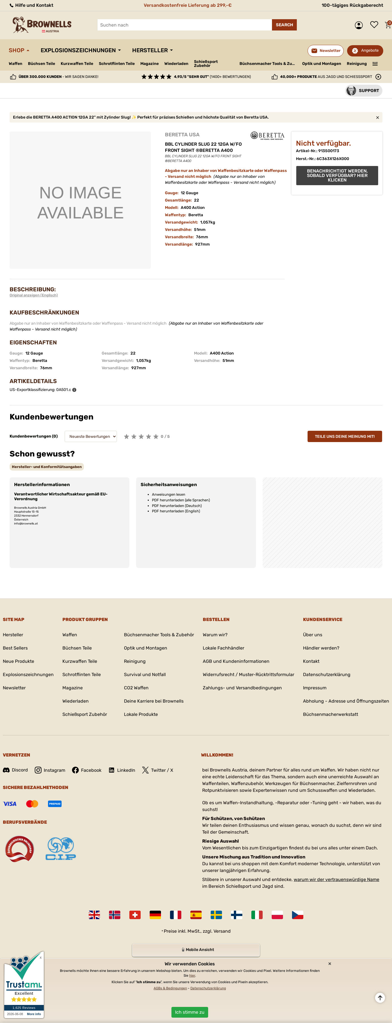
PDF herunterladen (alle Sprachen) (181, 500)
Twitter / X (157, 770)
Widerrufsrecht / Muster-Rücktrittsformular (248, 674)
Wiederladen (176, 63)
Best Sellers (15, 648)
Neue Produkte (18, 661)
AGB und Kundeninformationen (236, 661)
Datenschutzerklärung (326, 674)
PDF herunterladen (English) (176, 511)
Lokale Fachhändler (223, 648)
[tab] (47, 467)
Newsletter (14, 687)
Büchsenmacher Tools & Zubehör (268, 63)
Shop (16, 50)
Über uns (312, 634)
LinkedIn (121, 770)
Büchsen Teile (41, 63)
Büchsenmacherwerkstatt (330, 714)
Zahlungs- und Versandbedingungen (242, 687)
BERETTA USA (182, 135)
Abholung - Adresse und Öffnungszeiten (346, 701)
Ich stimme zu (189, 1012)
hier (192, 976)
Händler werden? (321, 648)
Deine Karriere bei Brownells (154, 701)
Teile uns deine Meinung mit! (345, 436)
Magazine (149, 63)
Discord (15, 770)
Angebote (370, 50)
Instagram (50, 770)
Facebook (86, 770)
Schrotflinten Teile (117, 63)
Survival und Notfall (145, 674)
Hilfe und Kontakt (31, 5)
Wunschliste (376, 25)
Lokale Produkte (141, 714)
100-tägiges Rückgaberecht (352, 5)
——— (375, 63)
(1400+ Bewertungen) (212, 77)
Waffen (15, 63)
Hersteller (150, 50)
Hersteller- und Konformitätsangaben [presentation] (47, 467)
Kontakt (311, 661)
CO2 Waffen (136, 687)
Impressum (314, 687)
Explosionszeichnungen (78, 50)
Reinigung (357, 63)
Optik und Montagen (321, 63)
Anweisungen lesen (168, 494)
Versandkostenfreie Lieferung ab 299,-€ (188, 5)
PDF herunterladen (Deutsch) (177, 506)
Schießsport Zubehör (206, 64)
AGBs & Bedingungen (170, 988)
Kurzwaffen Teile (77, 63)
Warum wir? (215, 634)
